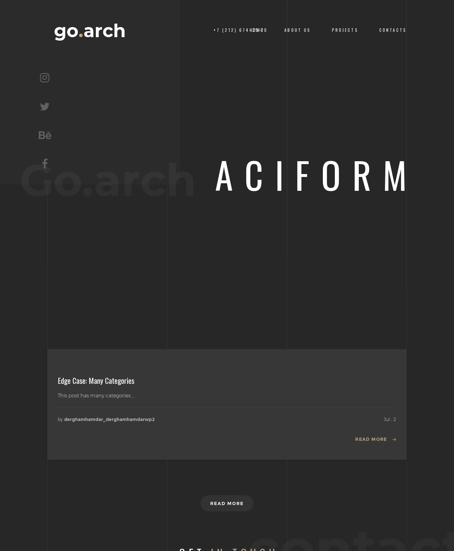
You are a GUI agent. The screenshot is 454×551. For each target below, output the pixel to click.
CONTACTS (393, 30)
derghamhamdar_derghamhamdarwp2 (109, 419)
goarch (90, 31)
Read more (371, 439)
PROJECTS (345, 30)
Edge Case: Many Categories (96, 380)
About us (297, 30)
